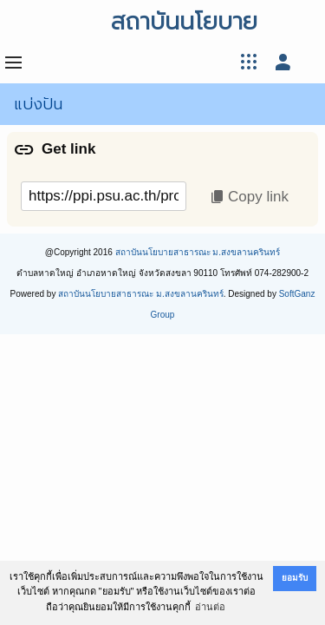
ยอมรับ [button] (295, 577)
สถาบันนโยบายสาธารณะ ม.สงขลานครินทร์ (198, 252)
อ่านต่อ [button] (210, 607)
